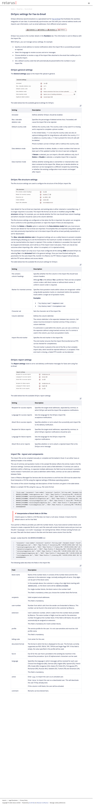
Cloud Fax (20, 9)
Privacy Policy (23, 800)
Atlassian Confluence (42, 803)
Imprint (4, 800)
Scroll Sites (32, 803)
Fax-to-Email (28, 9)
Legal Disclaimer (13, 800)
